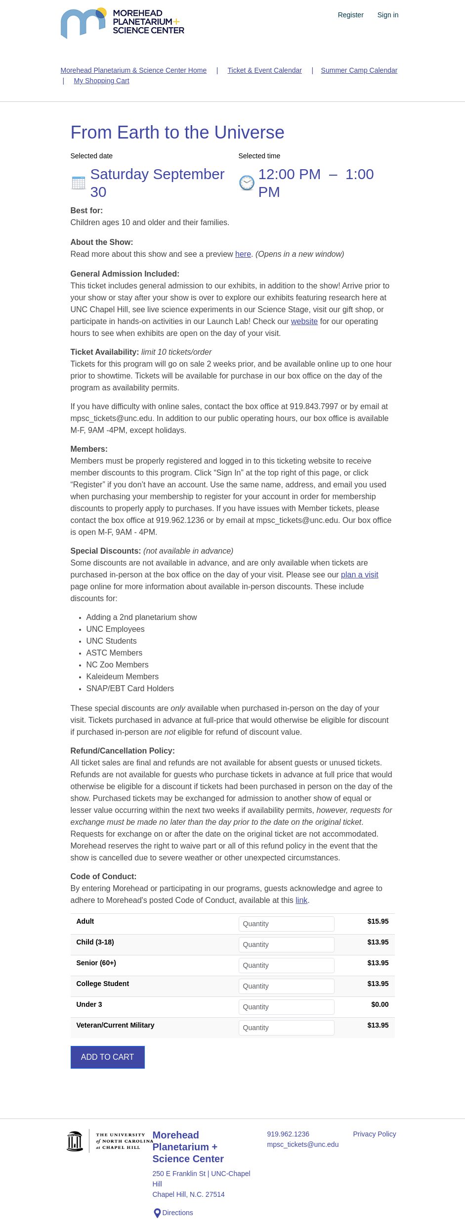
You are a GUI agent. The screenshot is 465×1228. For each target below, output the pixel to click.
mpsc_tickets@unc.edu (303, 1144)
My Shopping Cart (101, 81)
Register (351, 15)
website (304, 321)
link (301, 900)
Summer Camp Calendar (359, 70)
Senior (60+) (97, 963)
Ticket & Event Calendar (264, 70)
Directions (173, 1213)
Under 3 (89, 1004)
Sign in (388, 15)
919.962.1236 (288, 1134)
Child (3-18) (95, 942)
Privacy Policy (374, 1134)
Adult (85, 921)
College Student (103, 984)
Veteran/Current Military (116, 1025)
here (243, 254)
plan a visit (360, 574)
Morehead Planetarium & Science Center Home (134, 70)
